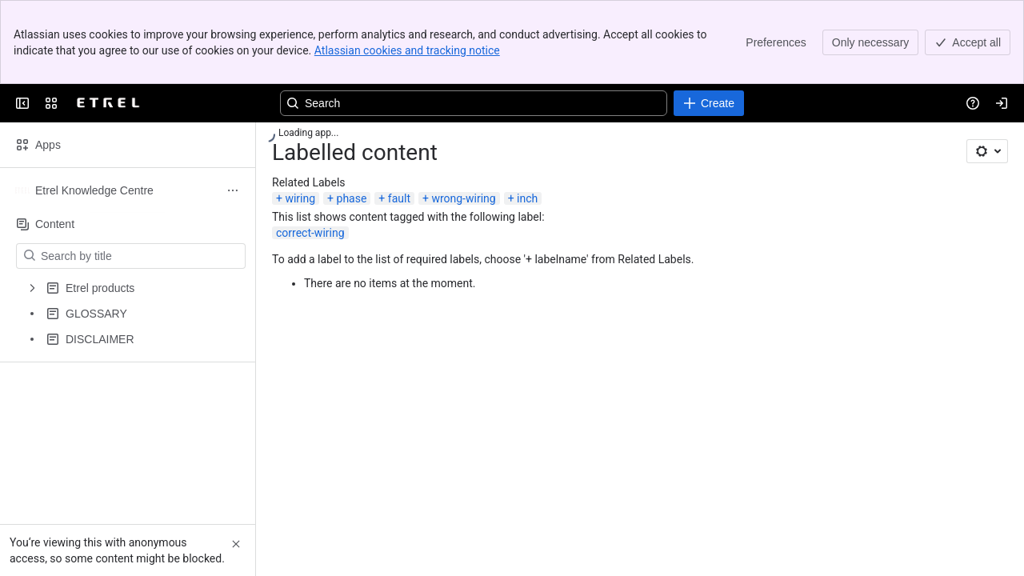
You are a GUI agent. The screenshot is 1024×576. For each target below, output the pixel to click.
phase (352, 198)
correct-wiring (310, 232)
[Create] (709, 103)
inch (527, 198)
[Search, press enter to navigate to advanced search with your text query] (473, 103)
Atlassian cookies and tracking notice (407, 50)
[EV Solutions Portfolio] (108, 103)
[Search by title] (140, 256)
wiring (300, 198)
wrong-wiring (463, 198)
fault (399, 198)
